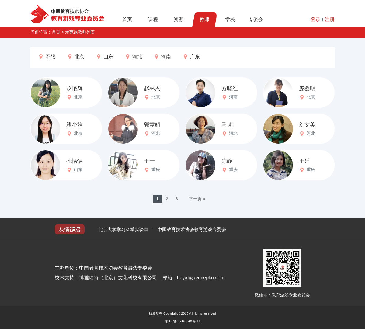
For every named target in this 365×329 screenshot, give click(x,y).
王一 (149, 161)
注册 (330, 19)
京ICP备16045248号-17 (182, 321)
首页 (127, 19)
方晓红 (229, 88)
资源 (178, 19)
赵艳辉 (74, 88)
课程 (153, 19)
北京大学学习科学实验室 (123, 229)
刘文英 (307, 125)
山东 (104, 57)
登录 (315, 19)
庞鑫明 (307, 88)
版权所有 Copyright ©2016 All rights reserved (182, 313)
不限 (46, 57)
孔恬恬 (74, 161)
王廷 (304, 161)
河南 (162, 57)
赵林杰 (152, 88)
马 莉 (227, 125)
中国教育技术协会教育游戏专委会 (192, 229)
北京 (75, 57)
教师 (204, 19)
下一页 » (197, 198)
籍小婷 (74, 125)
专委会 (256, 19)
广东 (191, 57)
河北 (133, 57)
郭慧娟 (152, 125)
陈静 (226, 161)
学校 (230, 19)
